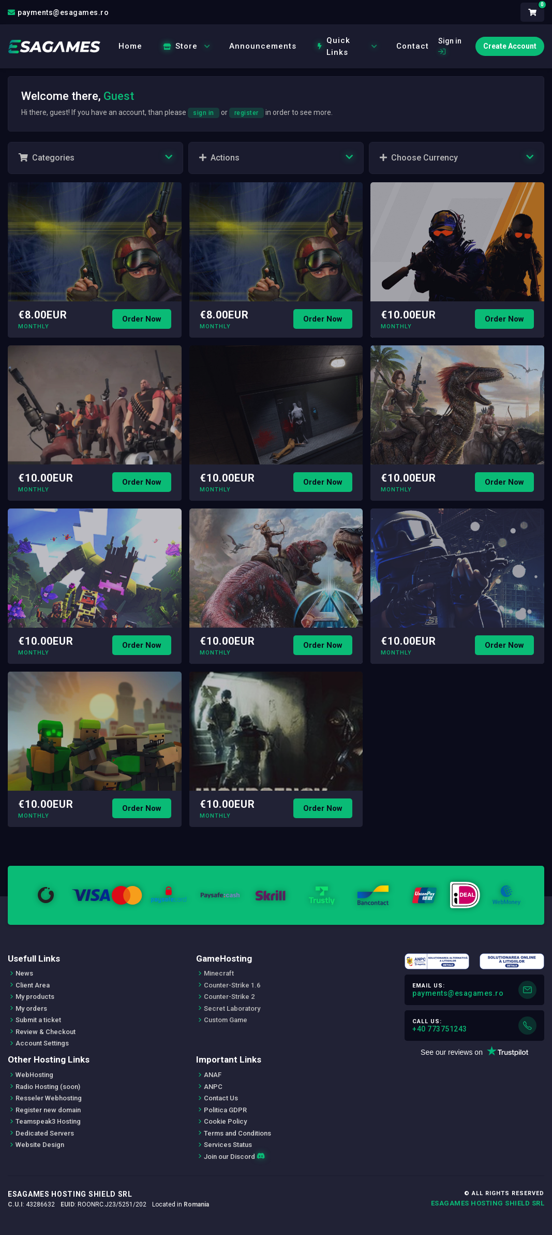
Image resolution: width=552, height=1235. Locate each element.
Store (187, 46)
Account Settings (42, 1043)
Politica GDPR (225, 1110)
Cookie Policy (225, 1121)
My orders (31, 1008)
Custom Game (225, 1020)
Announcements (262, 46)
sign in (203, 113)
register (246, 113)
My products (35, 996)
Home (130, 46)
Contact (412, 46)
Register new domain (48, 1110)
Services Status (228, 1145)
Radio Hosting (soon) (48, 1087)
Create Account (509, 46)
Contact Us (221, 1098)
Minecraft (219, 973)
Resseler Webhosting (49, 1098)
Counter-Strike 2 (229, 996)
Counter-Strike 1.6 (232, 985)
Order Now (141, 319)
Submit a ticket (38, 1020)
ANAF (212, 1075)
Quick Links (348, 46)
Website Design (40, 1145)
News (24, 973)
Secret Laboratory (232, 1008)
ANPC (213, 1087)
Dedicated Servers (45, 1133)
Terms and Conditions (237, 1133)
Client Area (33, 985)
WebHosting (34, 1075)
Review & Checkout (46, 1032)
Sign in (449, 46)
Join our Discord (234, 1156)
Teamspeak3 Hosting (48, 1121)
